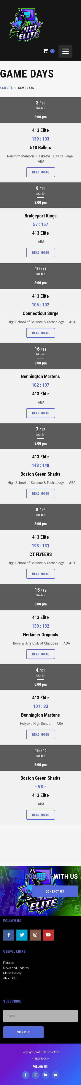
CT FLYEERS (40, 554)
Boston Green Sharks (40, 474)
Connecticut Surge (41, 313)
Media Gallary (12, 973)
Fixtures (8, 963)
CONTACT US (54, 891)
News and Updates (16, 968)
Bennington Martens (40, 376)
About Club (10, 978)
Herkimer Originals (40, 634)
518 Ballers (40, 147)
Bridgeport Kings (41, 216)
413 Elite (40, 130)
